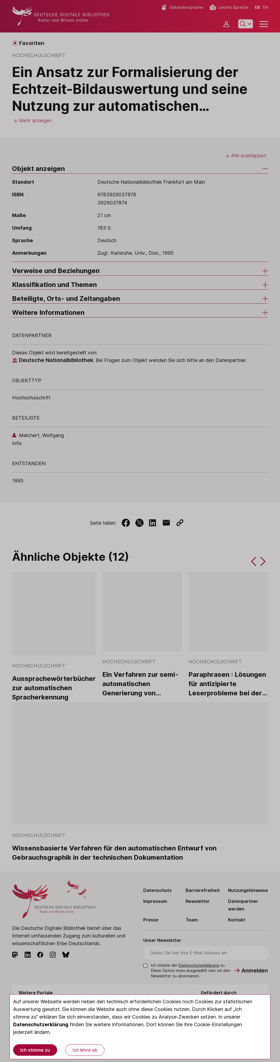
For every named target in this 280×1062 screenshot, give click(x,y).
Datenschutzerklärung (40, 1024)
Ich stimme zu (35, 1050)
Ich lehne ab (84, 1050)
